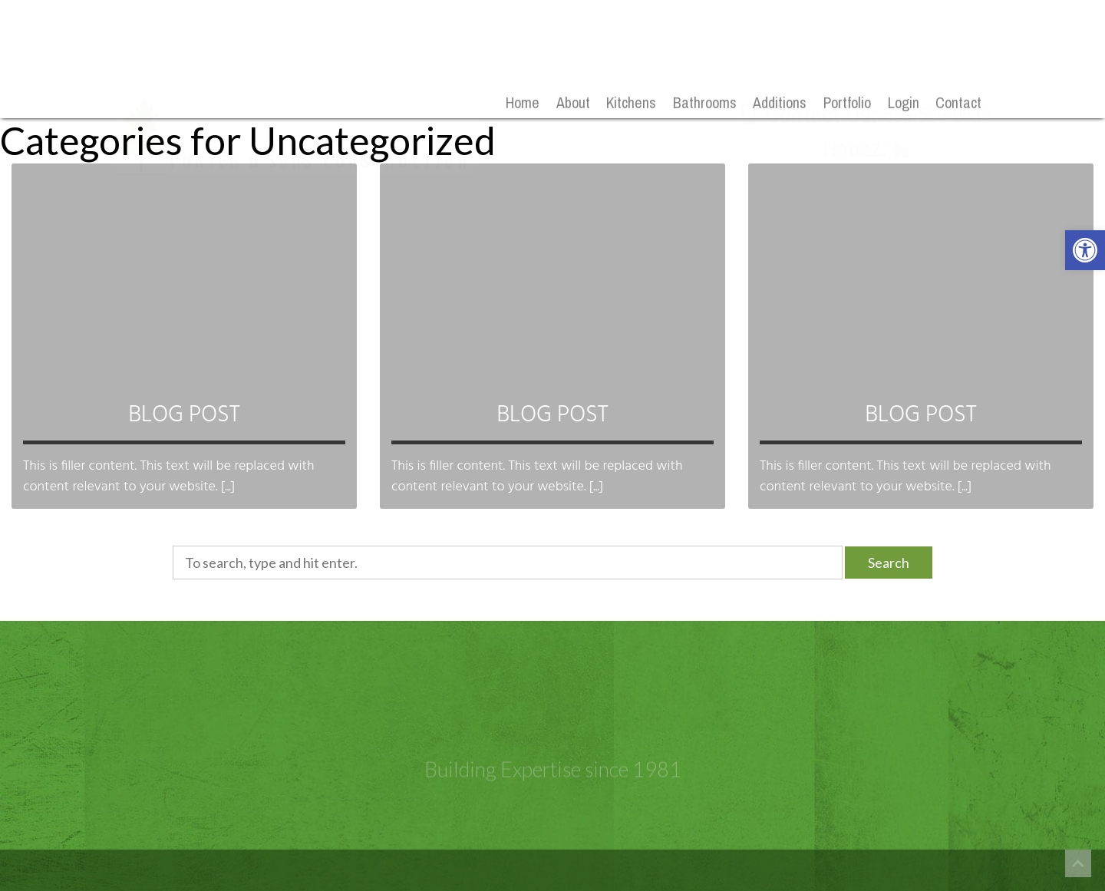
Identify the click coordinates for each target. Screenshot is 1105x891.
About (573, 104)
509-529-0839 (937, 68)
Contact (958, 104)
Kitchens (631, 104)
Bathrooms (705, 104)
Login (903, 104)
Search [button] (888, 562)
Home (522, 104)
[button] (1085, 250)
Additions (779, 104)
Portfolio (847, 104)
